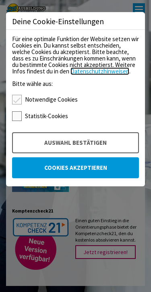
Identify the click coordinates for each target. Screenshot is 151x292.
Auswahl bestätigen (75, 142)
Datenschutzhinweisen (99, 71)
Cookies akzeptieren (75, 167)
